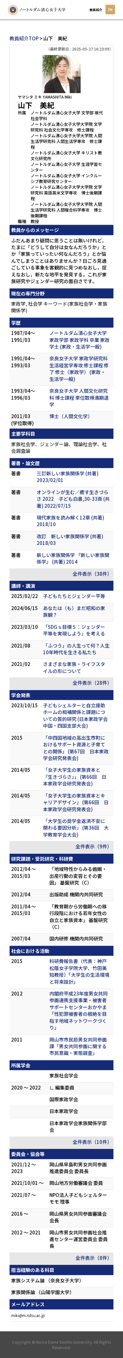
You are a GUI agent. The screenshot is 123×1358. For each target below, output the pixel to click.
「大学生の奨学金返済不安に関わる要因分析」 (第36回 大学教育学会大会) (76, 828)
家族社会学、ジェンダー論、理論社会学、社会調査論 (59, 447)
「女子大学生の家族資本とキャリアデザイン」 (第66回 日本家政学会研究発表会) (76, 802)
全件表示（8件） (94, 1257)
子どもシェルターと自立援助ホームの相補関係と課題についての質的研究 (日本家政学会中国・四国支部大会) (75, 715)
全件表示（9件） (94, 846)
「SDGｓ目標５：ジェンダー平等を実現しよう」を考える (74, 630)
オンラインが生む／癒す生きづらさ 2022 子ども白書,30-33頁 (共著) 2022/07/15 (73, 499)
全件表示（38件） (92, 573)
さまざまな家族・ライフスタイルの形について (74, 667)
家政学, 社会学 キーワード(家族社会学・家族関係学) (59, 307)
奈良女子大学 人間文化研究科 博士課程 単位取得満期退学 (79, 397)
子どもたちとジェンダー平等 (74, 596)
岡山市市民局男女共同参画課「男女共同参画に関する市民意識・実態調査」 (78, 1046)
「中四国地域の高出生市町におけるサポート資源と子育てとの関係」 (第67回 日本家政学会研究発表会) (76, 747)
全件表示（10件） (92, 1141)
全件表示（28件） (92, 682)
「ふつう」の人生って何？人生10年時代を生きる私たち (76, 648)
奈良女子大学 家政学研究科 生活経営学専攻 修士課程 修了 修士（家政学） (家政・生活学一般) (79, 368)
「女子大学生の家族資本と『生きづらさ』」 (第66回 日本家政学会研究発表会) (74, 776)
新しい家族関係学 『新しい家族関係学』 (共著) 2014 (73, 558)
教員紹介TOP (24, 38)
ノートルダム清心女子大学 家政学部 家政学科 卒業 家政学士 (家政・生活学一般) (79, 339)
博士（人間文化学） (70, 416)
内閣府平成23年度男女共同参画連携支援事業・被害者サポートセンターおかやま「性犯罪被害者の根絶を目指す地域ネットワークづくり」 (78, 1010)
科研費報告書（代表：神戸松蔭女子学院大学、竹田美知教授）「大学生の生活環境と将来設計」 (79, 971)
